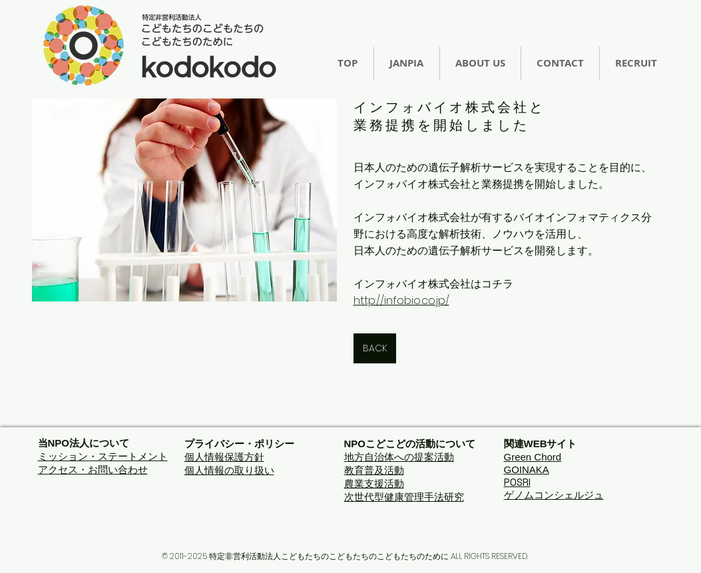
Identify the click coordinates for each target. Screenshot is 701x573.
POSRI (517, 482)
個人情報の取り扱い (229, 470)
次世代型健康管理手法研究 (404, 496)
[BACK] (374, 348)
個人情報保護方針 (224, 457)
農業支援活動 (374, 483)
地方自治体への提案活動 (399, 457)
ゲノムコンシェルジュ (554, 494)
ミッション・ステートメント (103, 456)
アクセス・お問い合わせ (93, 469)
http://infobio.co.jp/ (401, 300)
